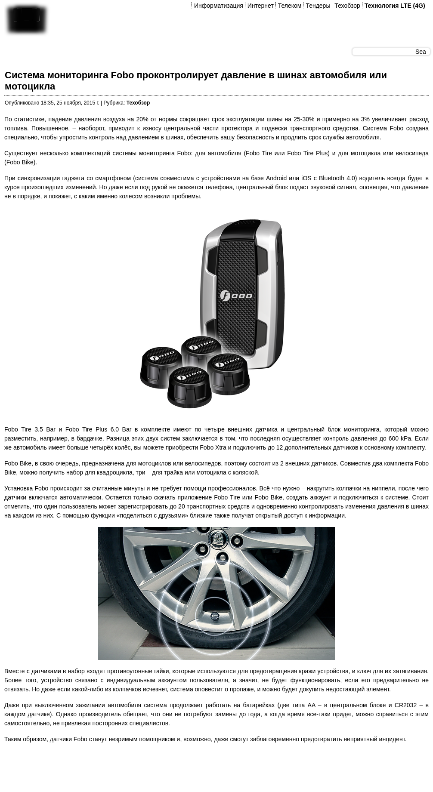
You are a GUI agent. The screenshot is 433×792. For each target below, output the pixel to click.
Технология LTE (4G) (395, 5)
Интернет (260, 5)
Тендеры (318, 5)
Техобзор (347, 5)
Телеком (290, 5)
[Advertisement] (161, 770)
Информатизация (218, 5)
